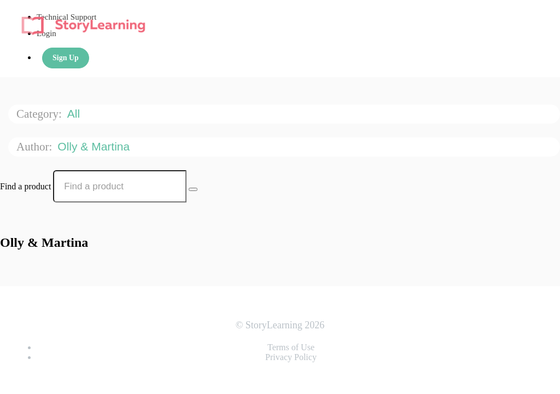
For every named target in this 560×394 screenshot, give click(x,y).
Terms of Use (290, 347)
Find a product (25, 186)
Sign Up (65, 58)
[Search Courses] (193, 189)
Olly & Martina (95, 146)
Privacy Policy (291, 357)
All (75, 113)
